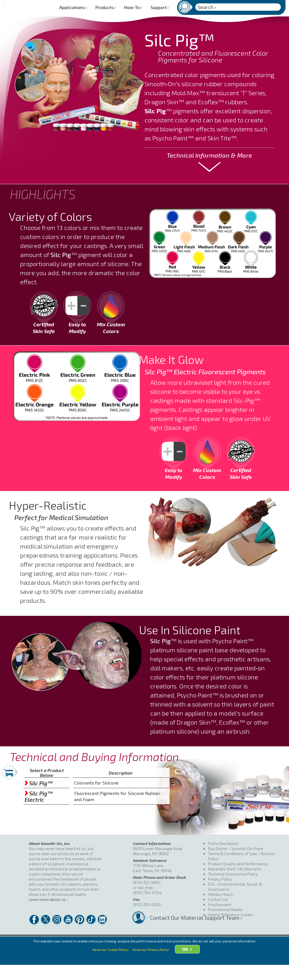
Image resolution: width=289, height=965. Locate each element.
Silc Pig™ (38, 783)
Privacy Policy (220, 879)
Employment (219, 904)
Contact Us (218, 899)
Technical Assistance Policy (233, 873)
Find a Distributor (223, 843)
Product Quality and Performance (238, 863)
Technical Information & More (209, 155)
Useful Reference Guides (230, 914)
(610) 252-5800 (147, 882)
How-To (133, 7)
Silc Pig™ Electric (38, 796)
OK (188, 957)
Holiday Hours (220, 894)
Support (159, 7)
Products (105, 7)
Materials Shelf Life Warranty (234, 868)
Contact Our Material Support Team (179, 917)
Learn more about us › (48, 899)
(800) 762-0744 (147, 892)
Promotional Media (225, 909)
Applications (73, 7)
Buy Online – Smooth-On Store (235, 848)
